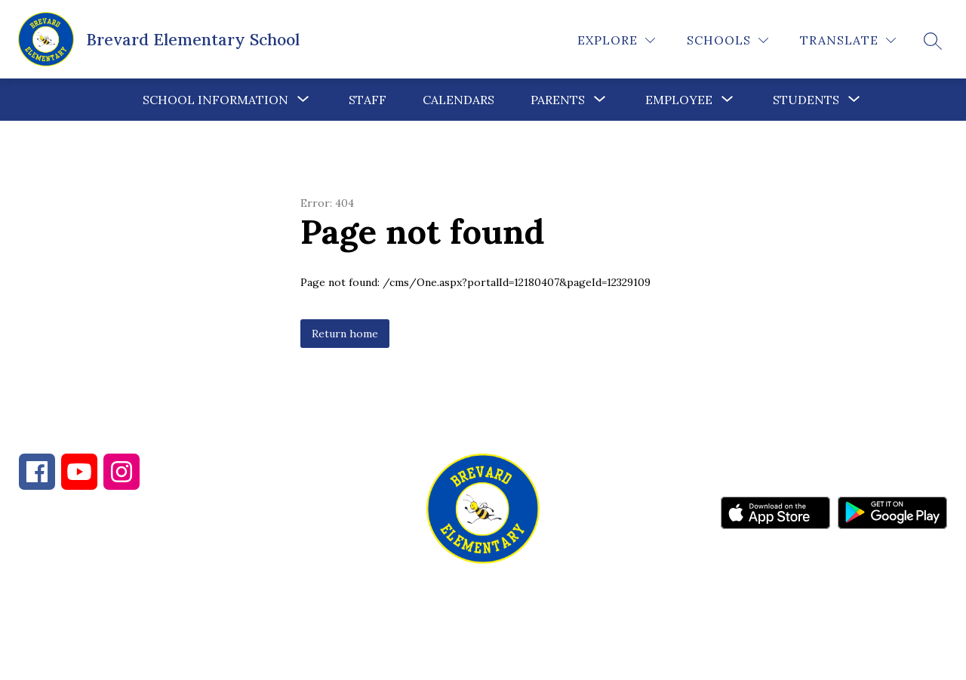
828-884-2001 (152, 598)
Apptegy (515, 658)
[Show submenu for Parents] (558, 100)
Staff (367, 99)
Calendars (458, 99)
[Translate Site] (848, 40)
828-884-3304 (287, 598)
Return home (345, 333)
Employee (678, 99)
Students (806, 99)
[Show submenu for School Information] (215, 100)
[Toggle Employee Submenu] (727, 99)
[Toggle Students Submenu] (854, 99)
